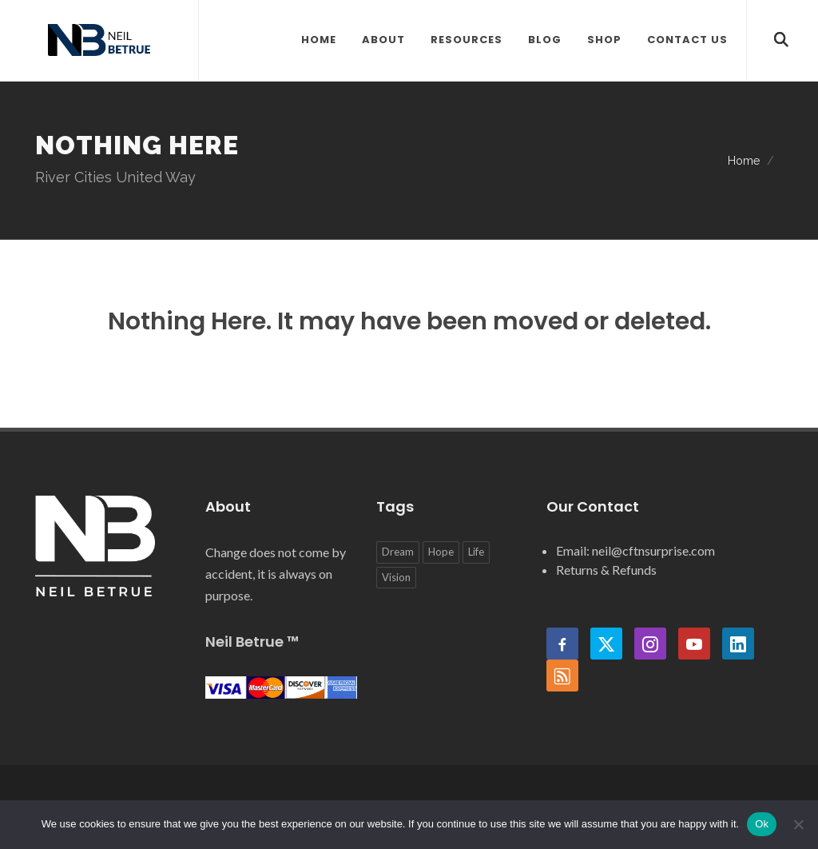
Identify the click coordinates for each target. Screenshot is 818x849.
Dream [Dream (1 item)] (398, 551)
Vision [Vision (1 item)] (396, 577)
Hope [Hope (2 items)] (441, 551)
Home (744, 160)
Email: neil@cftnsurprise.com (635, 550)
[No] (798, 824)
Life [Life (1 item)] (476, 551)
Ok (761, 824)
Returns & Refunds (606, 569)
